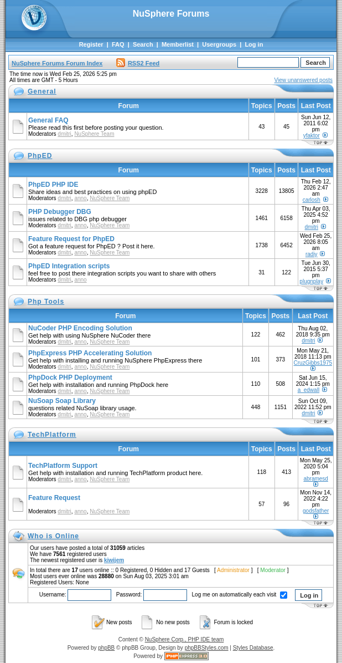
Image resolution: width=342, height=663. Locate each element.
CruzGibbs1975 (313, 363)
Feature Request (54, 498)
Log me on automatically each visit (240, 594)
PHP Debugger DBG (59, 212)
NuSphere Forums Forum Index (57, 63)
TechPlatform (52, 434)
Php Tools (46, 301)
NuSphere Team (94, 134)
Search (143, 44)
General (42, 91)
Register (91, 44)
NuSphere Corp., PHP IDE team (184, 639)
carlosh (311, 200)
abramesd (315, 479)
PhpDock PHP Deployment (70, 377)
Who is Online (53, 536)
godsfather (316, 511)
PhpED (40, 156)
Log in (254, 44)
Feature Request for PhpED (71, 239)
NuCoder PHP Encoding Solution (80, 328)
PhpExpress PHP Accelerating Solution (90, 353)
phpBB (106, 648)
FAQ (118, 44)
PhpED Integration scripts (69, 266)
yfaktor (311, 135)
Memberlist (178, 44)
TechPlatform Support (62, 466)
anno (80, 198)
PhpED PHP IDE (53, 184)
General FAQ (48, 120)
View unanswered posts (303, 80)
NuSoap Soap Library (62, 401)
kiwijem (114, 560)
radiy (311, 254)
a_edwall (308, 390)
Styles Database (253, 648)
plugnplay (311, 281)
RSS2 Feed (137, 63)
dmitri (64, 134)
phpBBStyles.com (207, 648)
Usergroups (219, 44)
